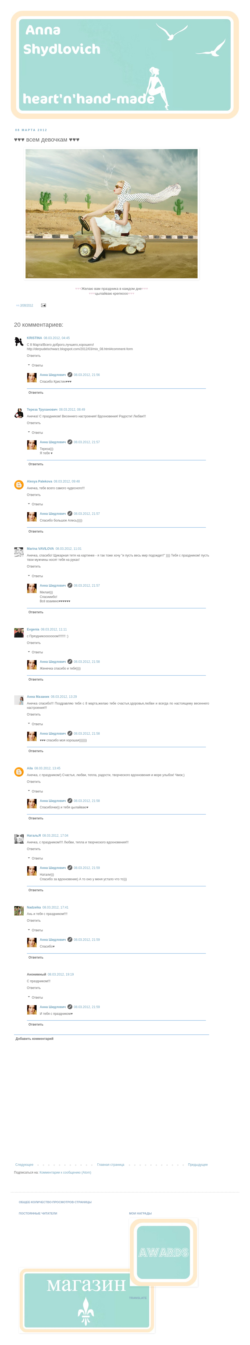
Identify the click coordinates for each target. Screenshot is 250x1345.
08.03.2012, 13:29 (64, 697)
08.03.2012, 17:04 (55, 835)
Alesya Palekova (39, 481)
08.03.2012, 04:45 (57, 338)
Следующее (24, 1165)
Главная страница (110, 1165)
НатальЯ (34, 835)
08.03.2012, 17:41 (55, 907)
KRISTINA (34, 338)
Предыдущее (198, 1165)
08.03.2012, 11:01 (69, 549)
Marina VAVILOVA (40, 549)
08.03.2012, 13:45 (47, 768)
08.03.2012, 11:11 (54, 629)
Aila (30, 768)
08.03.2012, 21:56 (87, 375)
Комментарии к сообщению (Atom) (65, 1172)
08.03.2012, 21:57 (87, 442)
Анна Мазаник (38, 697)
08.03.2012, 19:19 (61, 974)
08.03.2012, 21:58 (87, 662)
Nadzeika (34, 907)
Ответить (34, 356)
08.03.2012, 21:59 (87, 868)
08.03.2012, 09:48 (67, 481)
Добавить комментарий (34, 1039)
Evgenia (33, 629)
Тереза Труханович (42, 409)
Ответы (37, 365)
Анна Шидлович (53, 375)
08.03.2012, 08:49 (72, 409)
